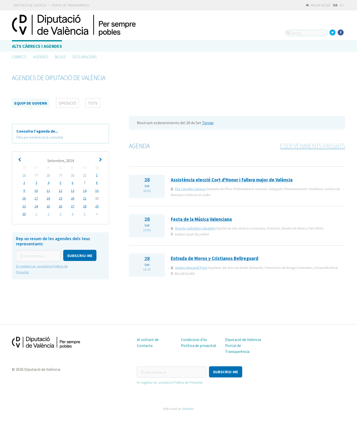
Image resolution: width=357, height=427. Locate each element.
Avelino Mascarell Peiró (191, 268)
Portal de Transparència (70, 5)
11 (48, 190)
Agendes (40, 56)
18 (48, 198)
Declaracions (84, 56)
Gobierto (188, 408)
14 (85, 190)
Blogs (60, 56)
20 (72, 198)
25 (48, 206)
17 (36, 198)
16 (24, 198)
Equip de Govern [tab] (30, 103)
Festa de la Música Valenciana (201, 219)
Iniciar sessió (318, 5)
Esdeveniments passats (312, 146)
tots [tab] (92, 103)
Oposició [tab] (67, 103)
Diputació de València (30, 5)
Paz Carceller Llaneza (190, 189)
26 (24, 175)
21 (85, 198)
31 (85, 175)
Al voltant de (148, 339)
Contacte (145, 345)
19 (60, 198)
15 (97, 190)
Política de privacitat (198, 345)
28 (48, 175)
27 (72, 206)
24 (36, 206)
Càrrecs (19, 56)
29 (97, 206)
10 (36, 190)
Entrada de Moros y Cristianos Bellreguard (214, 258)
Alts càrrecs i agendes (37, 46)
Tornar (208, 122)
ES (341, 5)
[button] (79, 254)
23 (24, 206)
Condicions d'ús (194, 339)
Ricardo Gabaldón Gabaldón (195, 228)
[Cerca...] (306, 33)
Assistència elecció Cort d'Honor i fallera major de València (232, 180)
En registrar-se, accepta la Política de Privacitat (170, 382)
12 (60, 190)
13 (72, 190)
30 (72, 175)
